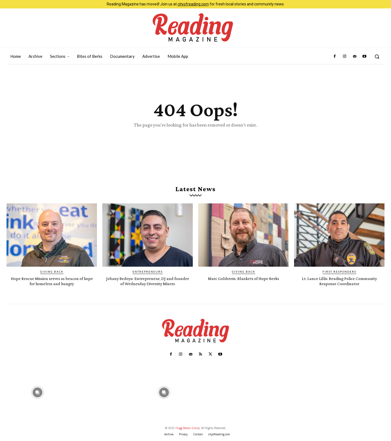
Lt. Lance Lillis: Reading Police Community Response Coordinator (339, 282)
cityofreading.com (193, 4)
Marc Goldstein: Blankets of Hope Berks (243, 280)
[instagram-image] (38, 394)
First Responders (339, 273)
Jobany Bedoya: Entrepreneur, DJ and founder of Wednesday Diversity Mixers (148, 282)
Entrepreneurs (148, 273)
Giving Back (52, 273)
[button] (376, 56)
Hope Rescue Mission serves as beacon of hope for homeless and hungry (51, 282)
